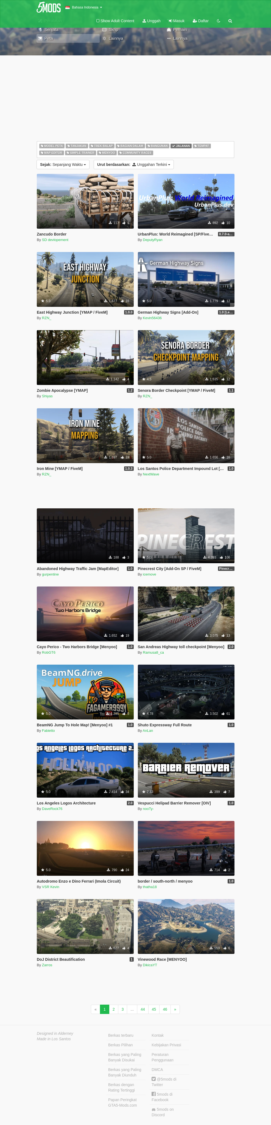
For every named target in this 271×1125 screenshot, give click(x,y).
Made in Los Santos (54, 1039)
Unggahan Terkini (133, 164)
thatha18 (150, 887)
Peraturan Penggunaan (162, 1057)
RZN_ (46, 318)
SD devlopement (55, 240)
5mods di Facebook (162, 1097)
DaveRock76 (52, 809)
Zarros (47, 965)
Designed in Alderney (55, 1033)
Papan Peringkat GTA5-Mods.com (122, 1102)
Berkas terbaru (120, 1035)
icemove (149, 574)
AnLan (148, 731)
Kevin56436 (152, 318)
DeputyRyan (153, 240)
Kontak (158, 1035)
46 (165, 1009)
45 (154, 1009)
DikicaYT (150, 965)
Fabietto (48, 731)
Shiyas (47, 396)
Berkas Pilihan (120, 1045)
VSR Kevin (50, 887)
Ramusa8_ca (153, 652)
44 (143, 1009)
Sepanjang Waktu (63, 164)
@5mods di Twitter (164, 1082)
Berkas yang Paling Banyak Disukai (124, 1057)
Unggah (152, 21)
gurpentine (50, 574)
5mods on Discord (163, 1112)
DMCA (157, 1069)
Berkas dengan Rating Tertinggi (121, 1087)
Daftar (201, 21)
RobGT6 (48, 652)
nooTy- (148, 809)
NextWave (151, 474)
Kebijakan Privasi (166, 1045)
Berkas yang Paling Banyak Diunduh (124, 1072)
